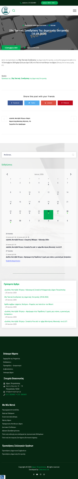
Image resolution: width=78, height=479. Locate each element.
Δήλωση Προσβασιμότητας (11, 431)
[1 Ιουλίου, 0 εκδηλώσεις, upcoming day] (29, 224)
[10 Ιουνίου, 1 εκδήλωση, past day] (29, 195)
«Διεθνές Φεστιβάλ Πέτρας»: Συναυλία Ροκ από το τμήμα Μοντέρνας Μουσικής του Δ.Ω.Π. (34, 247)
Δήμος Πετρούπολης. (39, 467)
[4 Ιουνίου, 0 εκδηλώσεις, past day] (39, 186)
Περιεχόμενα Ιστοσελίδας (10, 410)
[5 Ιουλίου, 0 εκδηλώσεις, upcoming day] (67, 224)
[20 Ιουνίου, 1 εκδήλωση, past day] (58, 205)
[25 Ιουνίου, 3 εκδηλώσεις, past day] (39, 214)
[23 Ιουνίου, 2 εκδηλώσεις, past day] (20, 214)
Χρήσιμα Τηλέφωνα (8, 413)
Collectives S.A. (44, 470)
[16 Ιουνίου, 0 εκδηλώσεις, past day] (20, 205)
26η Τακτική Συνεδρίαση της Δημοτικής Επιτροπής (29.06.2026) (26, 297)
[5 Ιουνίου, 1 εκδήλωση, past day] (48, 186)
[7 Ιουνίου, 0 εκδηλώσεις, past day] (67, 186)
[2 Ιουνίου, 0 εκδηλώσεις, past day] (20, 186)
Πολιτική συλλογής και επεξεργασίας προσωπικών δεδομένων (22, 434)
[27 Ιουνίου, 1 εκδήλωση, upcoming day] (58, 214)
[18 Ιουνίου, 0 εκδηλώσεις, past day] (39, 205)
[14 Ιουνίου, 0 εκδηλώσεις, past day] (67, 195)
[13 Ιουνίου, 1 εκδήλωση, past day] (58, 195)
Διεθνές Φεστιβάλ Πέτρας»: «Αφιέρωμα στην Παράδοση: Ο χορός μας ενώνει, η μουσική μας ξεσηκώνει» (38, 257)
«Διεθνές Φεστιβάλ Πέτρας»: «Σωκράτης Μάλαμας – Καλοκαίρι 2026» (27, 240)
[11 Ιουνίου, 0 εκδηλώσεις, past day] (39, 195)
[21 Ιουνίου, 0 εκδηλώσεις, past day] (67, 205)
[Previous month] (7, 174)
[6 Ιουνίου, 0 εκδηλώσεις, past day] (58, 186)
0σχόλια (52, 25)
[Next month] (71, 174)
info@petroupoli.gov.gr (13, 392)
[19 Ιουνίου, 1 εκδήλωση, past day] (48, 205)
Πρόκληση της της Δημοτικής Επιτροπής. (24, 78)
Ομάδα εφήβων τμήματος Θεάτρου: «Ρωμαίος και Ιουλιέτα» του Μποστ (28, 304)
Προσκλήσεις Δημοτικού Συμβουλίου (14, 451)
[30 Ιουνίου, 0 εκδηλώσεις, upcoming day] (20, 224)
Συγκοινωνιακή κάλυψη (9, 417)
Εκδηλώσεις (7, 362)
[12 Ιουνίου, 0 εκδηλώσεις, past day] (48, 195)
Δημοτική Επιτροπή (33, 48)
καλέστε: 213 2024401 (28, 3)
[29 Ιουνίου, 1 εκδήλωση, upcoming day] (10, 224)
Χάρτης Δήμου (6, 420)
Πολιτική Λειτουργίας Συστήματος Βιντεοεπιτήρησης (19, 438)
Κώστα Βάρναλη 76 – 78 (14, 386)
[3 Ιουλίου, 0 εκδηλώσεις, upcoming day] (48, 224)
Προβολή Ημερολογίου (13, 261)
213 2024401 (11, 394)
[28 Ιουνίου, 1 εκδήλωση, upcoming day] (67, 214)
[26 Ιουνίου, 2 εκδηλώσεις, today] (48, 214)
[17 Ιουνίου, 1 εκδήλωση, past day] (29, 205)
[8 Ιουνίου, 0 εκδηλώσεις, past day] (10, 195)
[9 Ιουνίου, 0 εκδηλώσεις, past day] (20, 195)
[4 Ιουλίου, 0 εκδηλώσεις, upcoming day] (58, 224)
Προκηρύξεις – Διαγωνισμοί (12, 366)
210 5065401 (22, 394)
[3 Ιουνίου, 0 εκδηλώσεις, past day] (29, 186)
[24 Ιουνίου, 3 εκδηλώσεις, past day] (29, 214)
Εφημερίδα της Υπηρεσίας (11, 359)
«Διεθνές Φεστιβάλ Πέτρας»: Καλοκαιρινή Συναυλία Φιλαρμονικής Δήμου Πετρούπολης (35, 290)
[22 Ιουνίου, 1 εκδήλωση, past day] (10, 214)
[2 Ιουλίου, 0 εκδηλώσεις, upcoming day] (39, 224)
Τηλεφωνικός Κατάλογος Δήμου (12, 424)
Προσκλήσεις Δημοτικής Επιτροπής (36, 25)
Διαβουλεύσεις (8, 369)
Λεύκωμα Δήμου (8, 372)
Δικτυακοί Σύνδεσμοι (9, 427)
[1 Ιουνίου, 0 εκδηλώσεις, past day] (10, 186)
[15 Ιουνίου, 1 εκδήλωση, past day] (10, 205)
